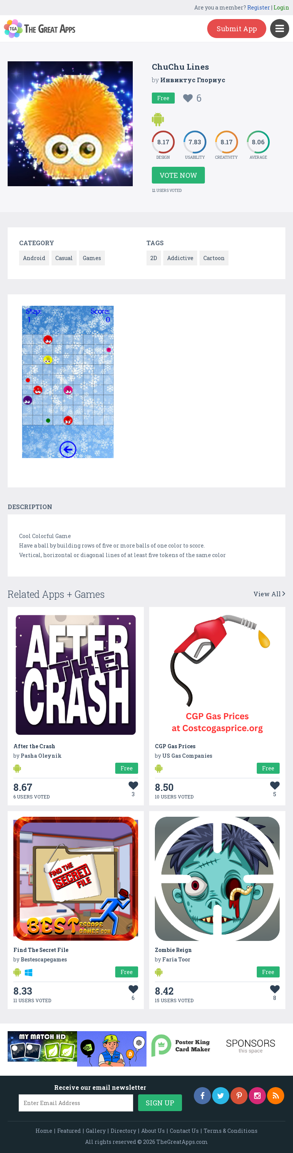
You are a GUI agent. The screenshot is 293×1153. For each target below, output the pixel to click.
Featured (69, 1130)
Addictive (180, 258)
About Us (153, 1130)
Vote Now (178, 175)
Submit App (237, 28)
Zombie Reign (173, 949)
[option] (68, 383)
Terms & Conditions (231, 1130)
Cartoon (214, 258)
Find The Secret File (40, 949)
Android (34, 258)
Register (258, 7)
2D (153, 258)
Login (281, 7)
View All (269, 594)
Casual (64, 258)
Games (92, 258)
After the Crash (34, 746)
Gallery (96, 1130)
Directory (123, 1130)
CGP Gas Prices (175, 746)
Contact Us (184, 1130)
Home (43, 1130)
